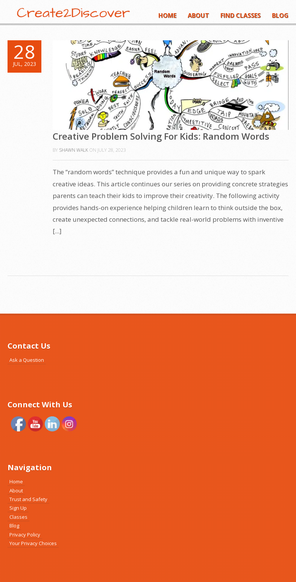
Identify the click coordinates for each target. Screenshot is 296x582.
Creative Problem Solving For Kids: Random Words (161, 136)
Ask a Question (26, 360)
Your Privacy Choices (33, 543)
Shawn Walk (73, 150)
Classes (18, 516)
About (198, 15)
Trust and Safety (28, 499)
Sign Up (18, 507)
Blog (280, 15)
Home (167, 15)
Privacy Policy (24, 534)
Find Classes (240, 15)
